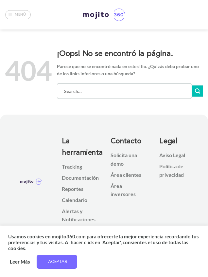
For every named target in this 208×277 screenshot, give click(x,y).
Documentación (80, 178)
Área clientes (126, 175)
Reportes (72, 189)
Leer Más (20, 262)
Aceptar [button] (57, 262)
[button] (17, 14)
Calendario (74, 200)
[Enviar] (197, 91)
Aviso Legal (172, 155)
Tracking (72, 166)
